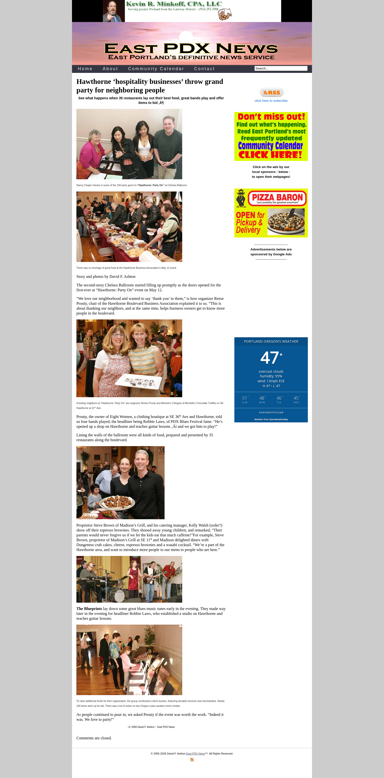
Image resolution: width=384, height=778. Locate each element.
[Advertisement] (271, 301)
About (110, 68)
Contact (204, 68)
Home (85, 68)
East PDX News (195, 753)
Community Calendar (156, 68)
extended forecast (271, 412)
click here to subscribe (271, 94)
